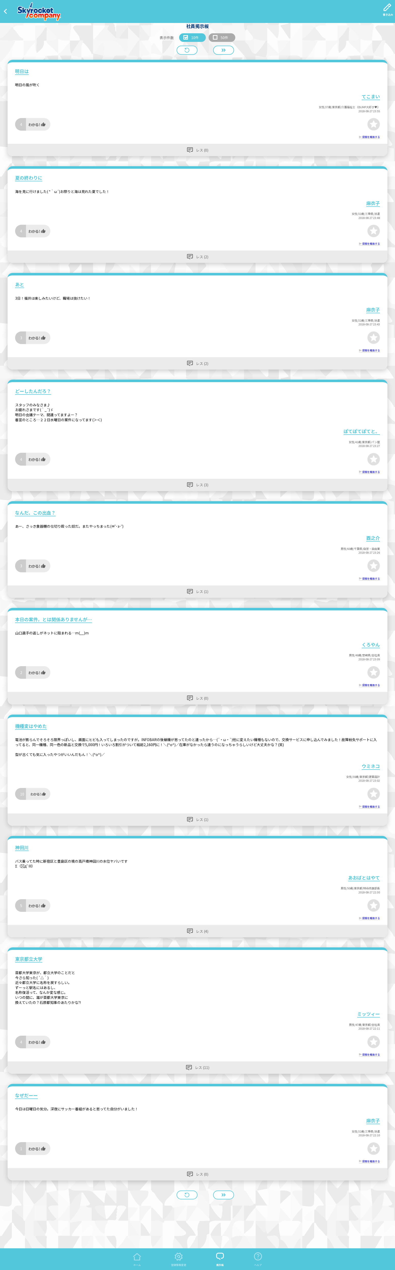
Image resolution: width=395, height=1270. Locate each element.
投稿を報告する (371, 137)
